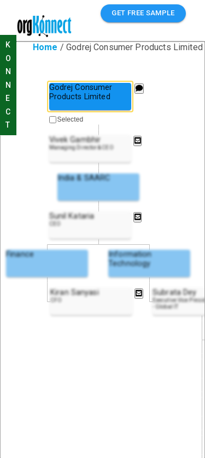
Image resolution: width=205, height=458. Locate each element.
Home (45, 47)
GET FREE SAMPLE (143, 13)
